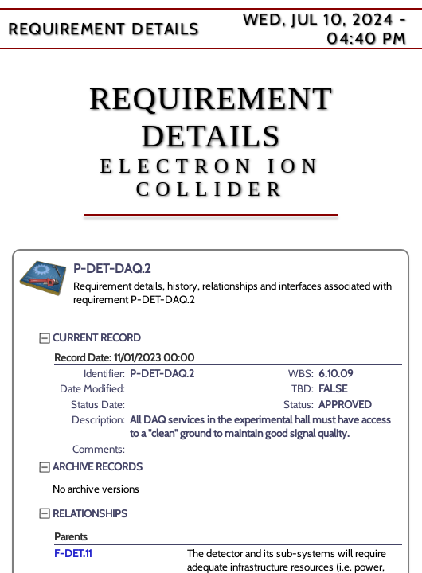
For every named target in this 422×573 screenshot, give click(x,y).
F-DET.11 (73, 553)
